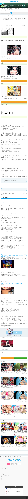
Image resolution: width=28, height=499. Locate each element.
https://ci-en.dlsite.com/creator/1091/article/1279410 (10, 181)
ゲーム (8, 6)
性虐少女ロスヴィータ (4, 56)
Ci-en (10, 491)
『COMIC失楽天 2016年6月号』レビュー (6, 413)
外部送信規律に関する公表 (4, 482)
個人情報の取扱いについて (4, 481)
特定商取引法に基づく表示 (4, 480)
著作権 (2, 478)
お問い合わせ (2, 474)
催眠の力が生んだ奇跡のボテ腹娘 (5, 399)
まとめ (6, 456)
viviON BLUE (19, 491)
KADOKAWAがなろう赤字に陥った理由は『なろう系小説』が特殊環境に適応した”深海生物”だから (20, 431)
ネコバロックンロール (4, 96)
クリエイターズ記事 (4, 10)
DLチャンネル (14, 1)
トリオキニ (10, 493)
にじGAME (19, 489)
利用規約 (2, 471)
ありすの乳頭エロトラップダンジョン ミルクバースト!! (8, 76)
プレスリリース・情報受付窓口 (5, 475)
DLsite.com (10, 489)
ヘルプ (2, 473)
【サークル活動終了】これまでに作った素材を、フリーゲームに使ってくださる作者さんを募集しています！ (20, 445)
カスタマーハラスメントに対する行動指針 (6, 472)
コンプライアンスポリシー (4, 483)
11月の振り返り (16, 385)
